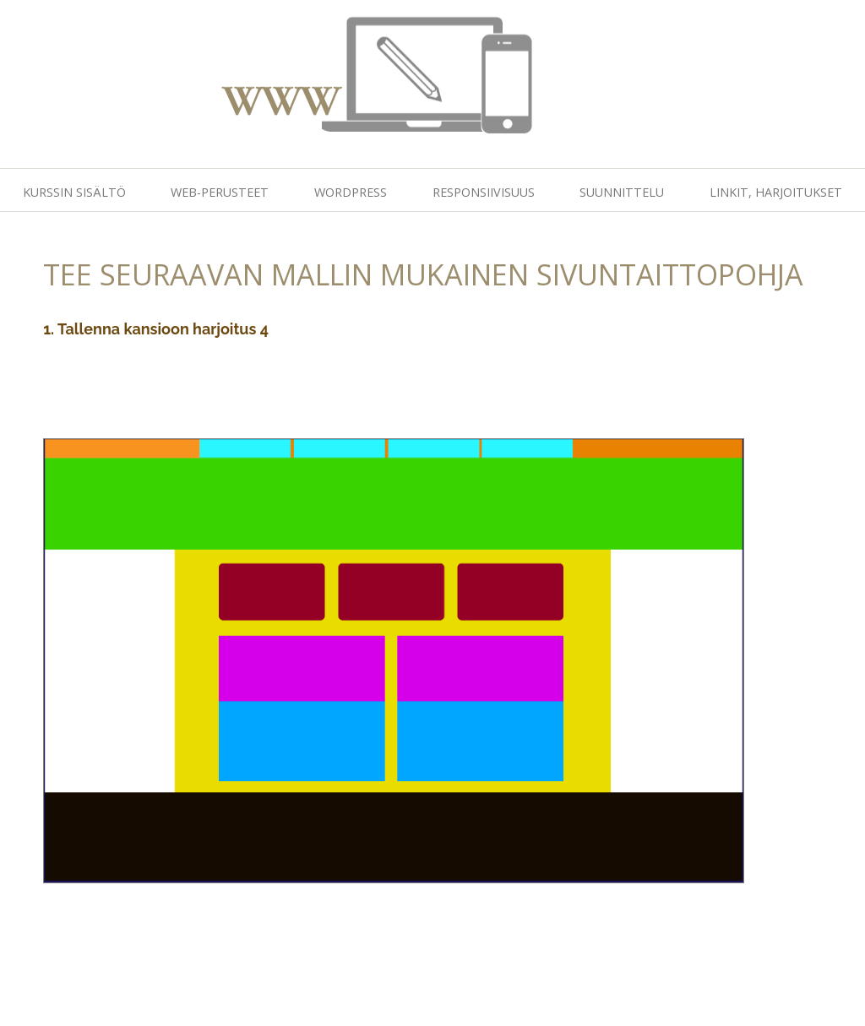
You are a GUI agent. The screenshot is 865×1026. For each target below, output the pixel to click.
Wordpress (350, 192)
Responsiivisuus (483, 192)
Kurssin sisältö (74, 192)
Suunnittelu (621, 192)
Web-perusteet (220, 192)
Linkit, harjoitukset (776, 192)
